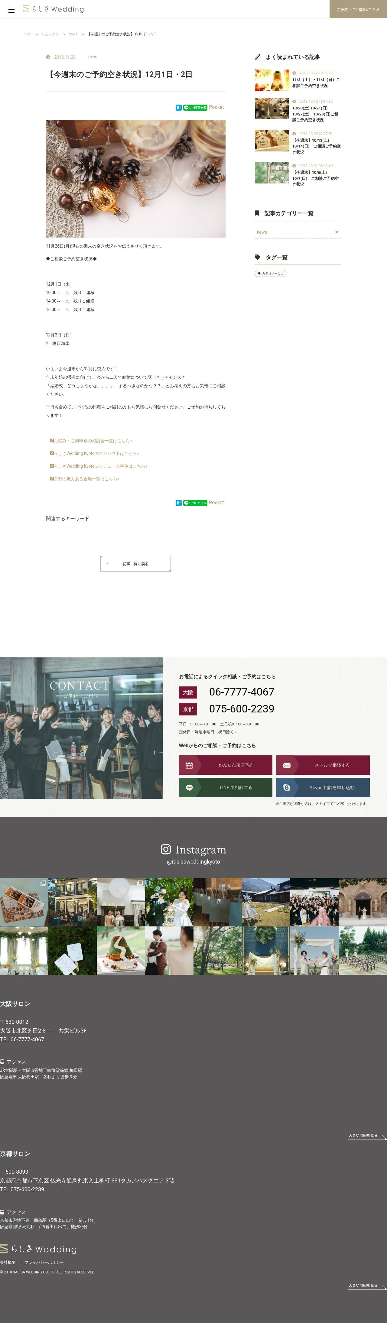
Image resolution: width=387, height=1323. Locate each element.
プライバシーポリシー (44, 1262)
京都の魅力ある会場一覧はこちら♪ (86, 478)
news (92, 56)
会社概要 (8, 1262)
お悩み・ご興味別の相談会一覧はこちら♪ (93, 440)
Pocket (216, 107)
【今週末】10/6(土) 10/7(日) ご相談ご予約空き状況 (315, 178)
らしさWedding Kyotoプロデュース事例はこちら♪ (101, 466)
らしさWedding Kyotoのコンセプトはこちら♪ (96, 453)
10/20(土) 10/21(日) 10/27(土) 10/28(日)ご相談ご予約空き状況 (315, 114)
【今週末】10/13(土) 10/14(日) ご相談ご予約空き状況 (316, 146)
